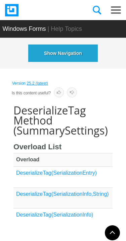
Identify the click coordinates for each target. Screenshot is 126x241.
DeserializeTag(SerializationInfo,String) (62, 194)
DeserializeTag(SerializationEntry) (56, 173)
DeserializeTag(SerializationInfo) (54, 215)
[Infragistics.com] (38, 10)
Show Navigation (63, 53)
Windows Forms (24, 28)
